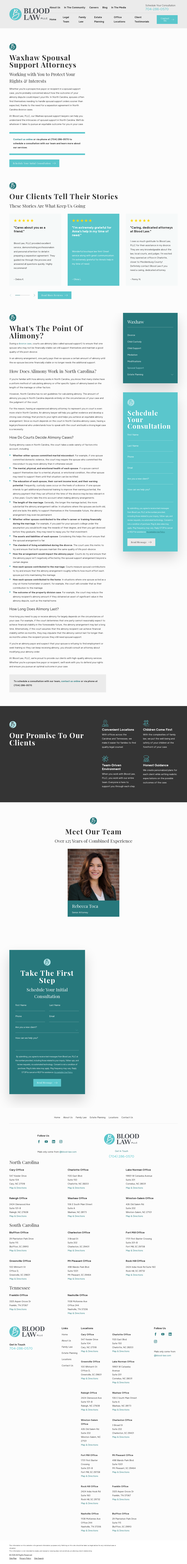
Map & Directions (18, 1188)
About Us (55, 7)
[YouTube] (46, 1141)
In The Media (118, 7)
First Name (132, 435)
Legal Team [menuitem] (66, 19)
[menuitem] (150, 335)
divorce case (25, 343)
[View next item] (34, 295)
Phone (130, 457)
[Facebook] (38, 1141)
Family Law (81, 1117)
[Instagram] (60, 1141)
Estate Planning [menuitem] (99, 19)
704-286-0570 (157, 9)
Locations (113, 1117)
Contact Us (127, 1117)
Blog (104, 7)
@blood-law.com (68, 1152)
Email (130, 468)
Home (57, 1117)
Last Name (132, 446)
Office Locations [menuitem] (119, 19)
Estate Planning (97, 1117)
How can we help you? (138, 490)
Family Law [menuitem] (82, 19)
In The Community (74, 7)
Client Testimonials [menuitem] (142, 19)
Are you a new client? (138, 479)
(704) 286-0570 (121, 1156)
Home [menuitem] (53, 19)
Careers (93, 7)
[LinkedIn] (53, 1141)
